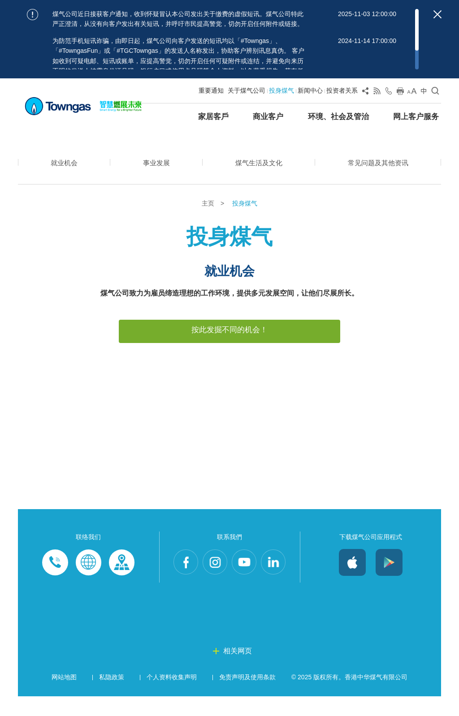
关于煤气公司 (246, 90)
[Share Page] (365, 93)
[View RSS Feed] (377, 93)
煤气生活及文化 (257, 163)
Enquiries (88, 583)
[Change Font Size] (412, 93)
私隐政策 (111, 697)
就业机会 (63, 163)
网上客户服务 (416, 116)
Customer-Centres (121, 583)
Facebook (184, 583)
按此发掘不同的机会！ (229, 330)
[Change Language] (424, 93)
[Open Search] (435, 93)
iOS (352, 582)
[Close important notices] (437, 14)
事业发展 (155, 163)
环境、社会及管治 (338, 116)
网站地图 (64, 697)
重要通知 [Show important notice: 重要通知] (211, 90)
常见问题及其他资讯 (377, 163)
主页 (209, 203)
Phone (55, 583)
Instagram (214, 583)
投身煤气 (281, 90)
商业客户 (268, 116)
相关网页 (237, 671)
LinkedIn (275, 583)
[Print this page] (400, 93)
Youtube (245, 583)
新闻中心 (310, 90)
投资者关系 (342, 90)
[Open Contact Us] (389, 93)
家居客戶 (213, 116)
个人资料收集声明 (172, 697)
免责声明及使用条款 (247, 697)
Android (389, 582)
